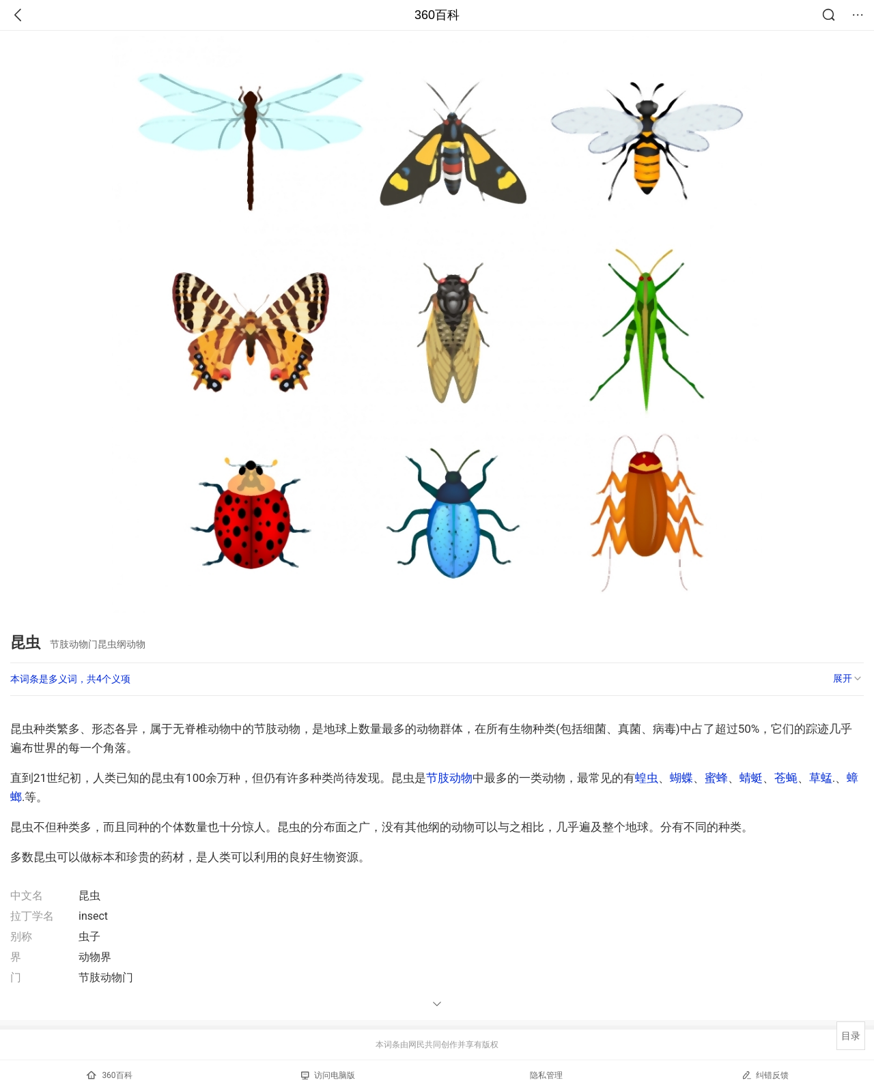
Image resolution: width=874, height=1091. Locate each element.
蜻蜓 (751, 778)
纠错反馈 (765, 1075)
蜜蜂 (716, 778)
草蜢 (820, 778)
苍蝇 (786, 778)
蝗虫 (646, 778)
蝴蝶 (681, 778)
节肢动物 (449, 778)
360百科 (437, 15)
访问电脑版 (328, 1075)
